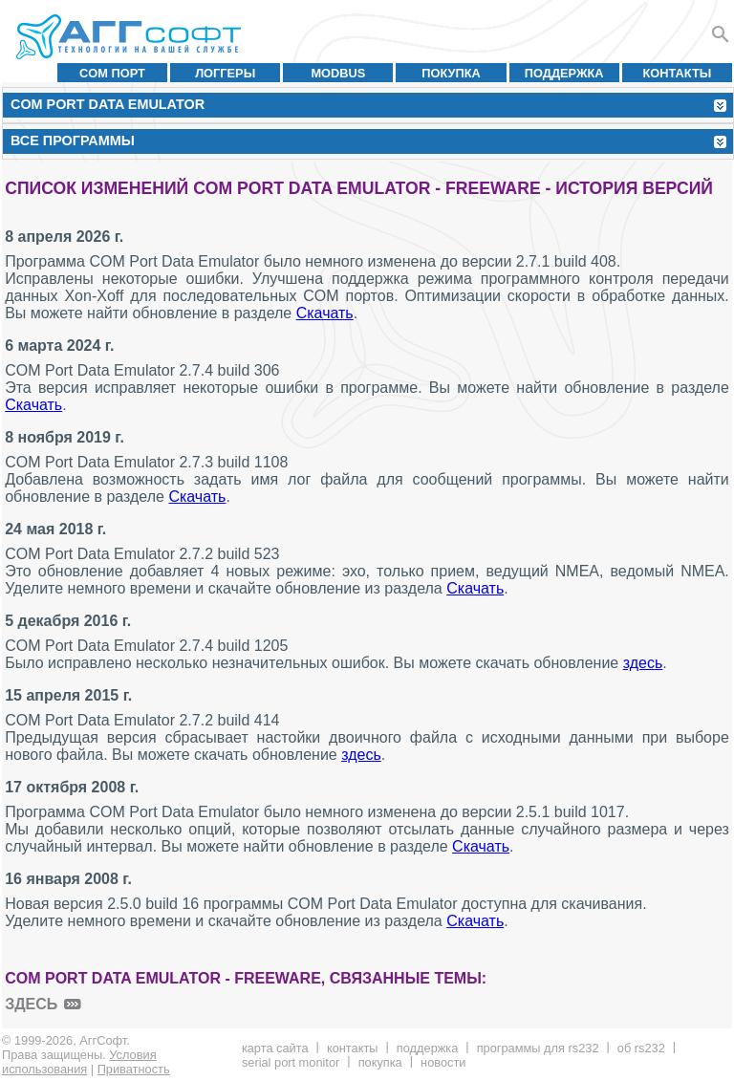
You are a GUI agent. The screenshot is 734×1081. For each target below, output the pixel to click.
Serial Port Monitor (290, 1062)
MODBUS (338, 73)
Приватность (133, 1069)
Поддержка (564, 73)
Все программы (73, 140)
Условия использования (79, 1062)
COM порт (112, 73)
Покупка (451, 73)
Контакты (677, 73)
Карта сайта (275, 1048)
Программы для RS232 (538, 1048)
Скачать (325, 313)
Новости (443, 1062)
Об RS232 (641, 1048)
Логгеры (225, 73)
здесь (643, 663)
